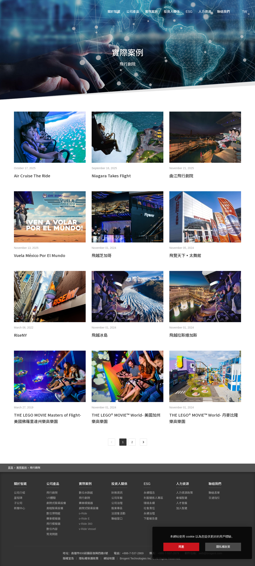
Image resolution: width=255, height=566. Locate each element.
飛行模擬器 (53, 523)
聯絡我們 (223, 11)
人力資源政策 (184, 492)
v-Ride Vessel (87, 529)
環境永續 (149, 503)
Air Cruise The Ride (32, 176)
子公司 (18, 503)
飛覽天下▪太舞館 (185, 255)
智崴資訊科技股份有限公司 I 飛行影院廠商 (28, 12)
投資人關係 (172, 11)
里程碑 (18, 497)
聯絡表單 (214, 492)
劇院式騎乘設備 (56, 503)
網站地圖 (109, 558)
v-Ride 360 (85, 523)
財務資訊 (117, 492)
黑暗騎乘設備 (54, 508)
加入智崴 (181, 508)
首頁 (10, 467)
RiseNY (20, 335)
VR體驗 (51, 497)
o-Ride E (84, 518)
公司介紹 (19, 492)
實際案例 (151, 11)
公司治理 (117, 503)
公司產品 (132, 11)
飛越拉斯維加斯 (183, 335)
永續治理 (149, 513)
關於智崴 (114, 11)
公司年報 (117, 497)
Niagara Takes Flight (111, 176)
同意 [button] (181, 546)
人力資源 (204, 11)
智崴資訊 (36, 556)
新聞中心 (19, 508)
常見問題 (52, 534)
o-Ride (83, 513)
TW (244, 11)
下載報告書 (151, 518)
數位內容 (52, 529)
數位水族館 (86, 492)
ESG (189, 11)
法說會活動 (118, 513)
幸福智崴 (181, 497)
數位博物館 (53, 513)
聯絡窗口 (117, 518)
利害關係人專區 (153, 497)
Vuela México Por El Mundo (39, 255)
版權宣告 (68, 558)
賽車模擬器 (53, 518)
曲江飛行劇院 (181, 176)
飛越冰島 (100, 335)
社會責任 (149, 508)
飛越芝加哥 (102, 255)
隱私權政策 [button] (223, 546)
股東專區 (117, 508)
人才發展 (181, 503)
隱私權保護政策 (88, 558)
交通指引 (214, 497)
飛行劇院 (52, 492)
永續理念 (149, 492)
